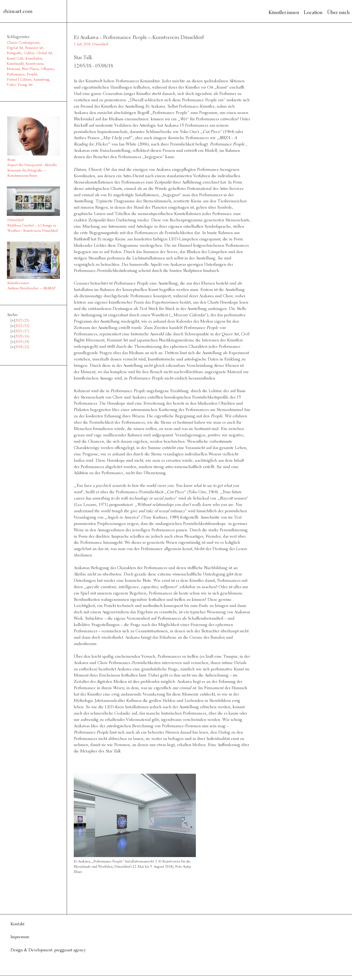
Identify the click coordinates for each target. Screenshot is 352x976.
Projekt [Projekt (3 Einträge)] (32, 74)
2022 (22, 326)
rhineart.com (17, 11)
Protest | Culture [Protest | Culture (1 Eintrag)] (19, 80)
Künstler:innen (283, 12)
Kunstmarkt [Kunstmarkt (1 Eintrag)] (15, 64)
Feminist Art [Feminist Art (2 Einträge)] (34, 48)
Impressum (19, 937)
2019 (22, 342)
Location (313, 12)
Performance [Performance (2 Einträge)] (16, 74)
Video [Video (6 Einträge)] (11, 85)
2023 (22, 320)
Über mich (338, 12)
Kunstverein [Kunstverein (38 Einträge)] (34, 64)
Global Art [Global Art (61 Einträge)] (44, 53)
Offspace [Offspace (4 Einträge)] (47, 69)
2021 (22, 331)
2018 (22, 347)
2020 (22, 336)
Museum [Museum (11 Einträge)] (13, 69)
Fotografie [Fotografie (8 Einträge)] (14, 53)
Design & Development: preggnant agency (48, 950)
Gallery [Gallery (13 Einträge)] (29, 53)
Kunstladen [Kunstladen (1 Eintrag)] (33, 58)
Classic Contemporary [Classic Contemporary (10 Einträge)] (23, 43)
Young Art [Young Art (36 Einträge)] (25, 85)
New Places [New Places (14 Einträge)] (30, 69)
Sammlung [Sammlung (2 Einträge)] (41, 80)
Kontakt (17, 924)
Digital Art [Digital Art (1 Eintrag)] (15, 48)
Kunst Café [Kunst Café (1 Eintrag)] (15, 58)
